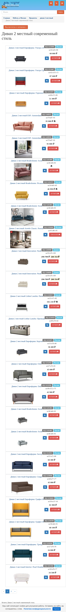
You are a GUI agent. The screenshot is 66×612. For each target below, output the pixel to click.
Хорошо (56, 609)
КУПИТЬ (56, 58)
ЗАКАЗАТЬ (55, 234)
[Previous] (4, 591)
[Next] (15, 591)
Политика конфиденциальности (37, 609)
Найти (60, 12)
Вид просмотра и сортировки (15, 27)
